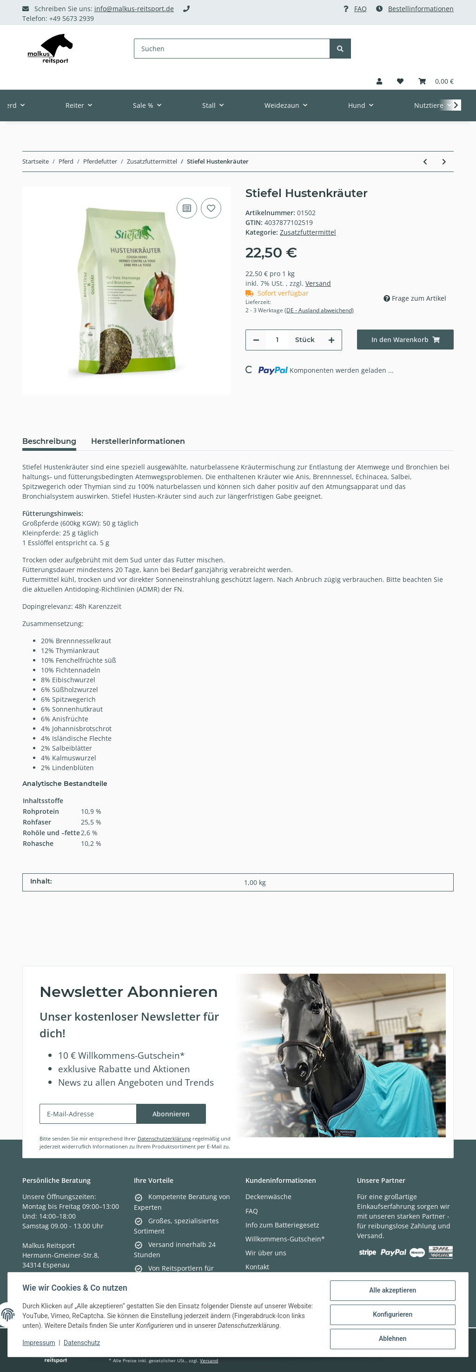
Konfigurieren (392, 1315)
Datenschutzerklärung (164, 1138)
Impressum (39, 1343)
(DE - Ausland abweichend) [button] (319, 310)
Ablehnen (392, 1339)
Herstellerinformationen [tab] (138, 441)
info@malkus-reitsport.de (134, 8)
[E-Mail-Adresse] (88, 1114)
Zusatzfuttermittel (308, 232)
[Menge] (277, 340)
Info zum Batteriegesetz (282, 1224)
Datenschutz (82, 1343)
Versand (318, 283)
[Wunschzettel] (400, 81)
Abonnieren (171, 1113)
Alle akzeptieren (392, 1290)
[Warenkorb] (436, 81)
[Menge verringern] (256, 340)
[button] (379, 81)
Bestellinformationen (421, 8)
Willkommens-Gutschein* (285, 1238)
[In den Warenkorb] (405, 340)
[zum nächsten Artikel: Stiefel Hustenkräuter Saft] (444, 162)
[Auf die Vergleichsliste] (187, 208)
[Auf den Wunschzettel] (211, 208)
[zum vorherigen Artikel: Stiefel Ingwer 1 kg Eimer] (425, 162)
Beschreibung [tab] (49, 441)
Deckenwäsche (268, 1196)
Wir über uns (265, 1252)
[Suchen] (232, 49)
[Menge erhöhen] (331, 340)
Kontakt (257, 1266)
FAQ (360, 8)
